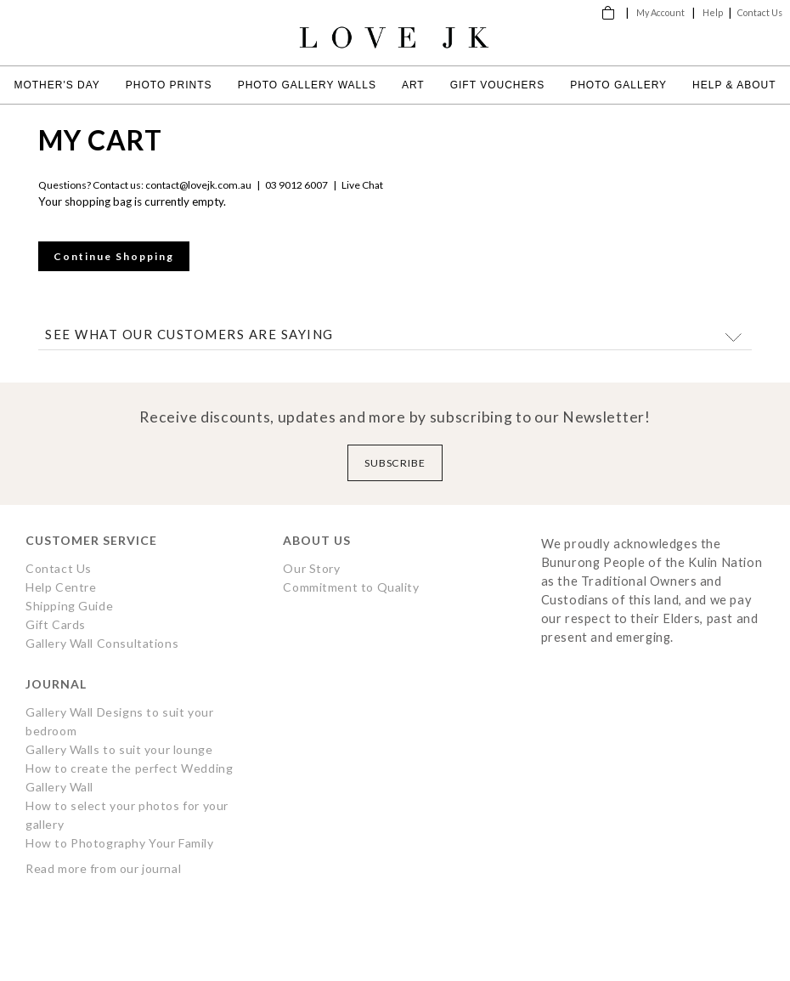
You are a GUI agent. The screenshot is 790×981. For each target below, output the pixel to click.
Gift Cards (55, 624)
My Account (660, 12)
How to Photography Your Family (119, 843)
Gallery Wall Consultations (101, 643)
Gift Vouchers (497, 85)
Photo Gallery (618, 85)
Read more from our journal (103, 868)
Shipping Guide (69, 605)
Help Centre (60, 587)
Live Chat (362, 185)
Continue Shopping (114, 256)
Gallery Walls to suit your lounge (118, 749)
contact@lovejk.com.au (198, 185)
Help (713, 12)
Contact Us (759, 12)
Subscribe (395, 462)
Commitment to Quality (351, 587)
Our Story (311, 568)
